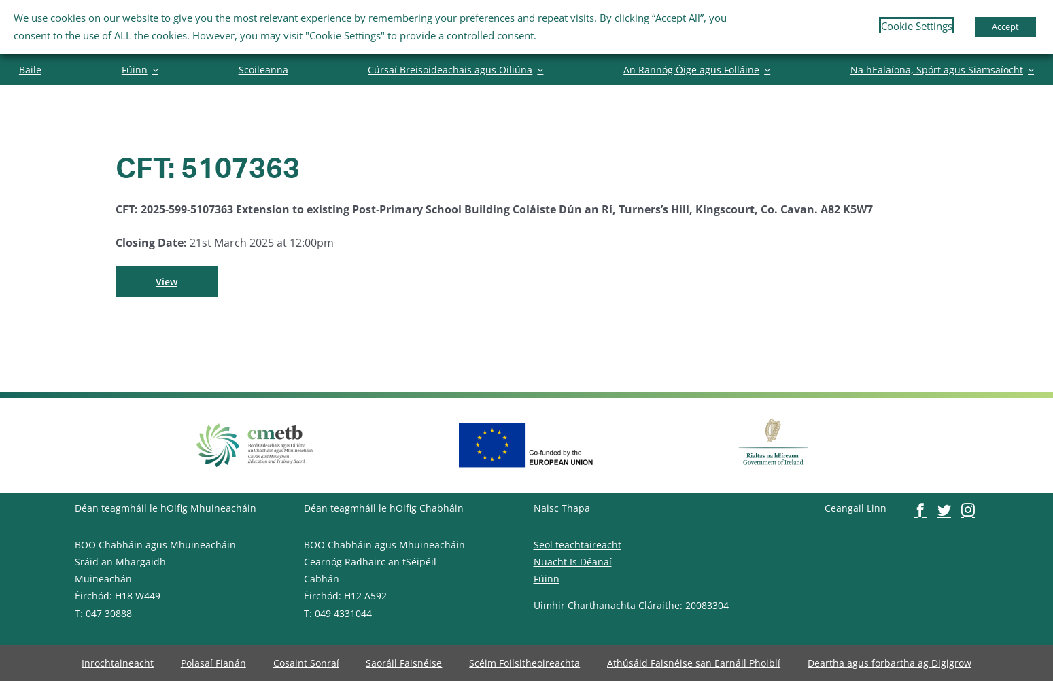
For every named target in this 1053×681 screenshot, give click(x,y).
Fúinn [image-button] (546, 578)
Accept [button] (1005, 26)
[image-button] (30, 69)
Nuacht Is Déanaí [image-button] (573, 561)
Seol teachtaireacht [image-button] (577, 544)
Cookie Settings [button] (916, 26)
